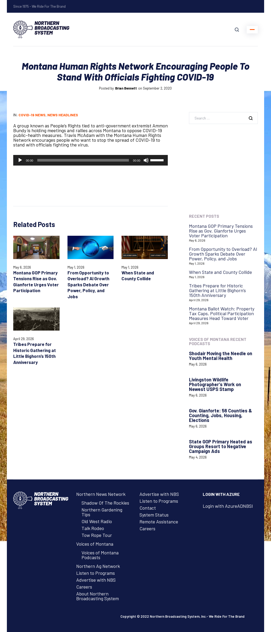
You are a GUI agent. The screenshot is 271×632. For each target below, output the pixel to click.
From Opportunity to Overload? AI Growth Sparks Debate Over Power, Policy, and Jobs (88, 284)
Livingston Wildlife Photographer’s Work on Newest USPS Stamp (215, 384)
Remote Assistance (158, 521)
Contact (147, 508)
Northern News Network (100, 494)
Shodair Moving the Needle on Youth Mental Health (220, 355)
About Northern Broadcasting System (97, 596)
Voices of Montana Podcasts (100, 555)
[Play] (20, 160)
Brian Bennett (126, 88)
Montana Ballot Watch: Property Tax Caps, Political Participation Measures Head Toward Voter (221, 313)
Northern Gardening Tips (102, 512)
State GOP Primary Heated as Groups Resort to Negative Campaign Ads (220, 446)
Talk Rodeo (93, 528)
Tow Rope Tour (97, 535)
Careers (84, 587)
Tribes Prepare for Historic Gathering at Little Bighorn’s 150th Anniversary (217, 290)
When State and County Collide (220, 272)
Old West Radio (97, 521)
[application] (90, 160)
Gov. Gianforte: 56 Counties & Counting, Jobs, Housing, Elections (220, 415)
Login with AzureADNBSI (228, 506)
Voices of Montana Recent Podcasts (217, 341)
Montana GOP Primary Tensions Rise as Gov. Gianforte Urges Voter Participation (221, 230)
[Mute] (146, 160)
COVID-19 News (32, 115)
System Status (154, 515)
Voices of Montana (94, 544)
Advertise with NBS (96, 580)
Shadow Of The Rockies (105, 503)
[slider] (83, 160)
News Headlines (62, 115)
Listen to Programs (95, 573)
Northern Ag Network (98, 566)
